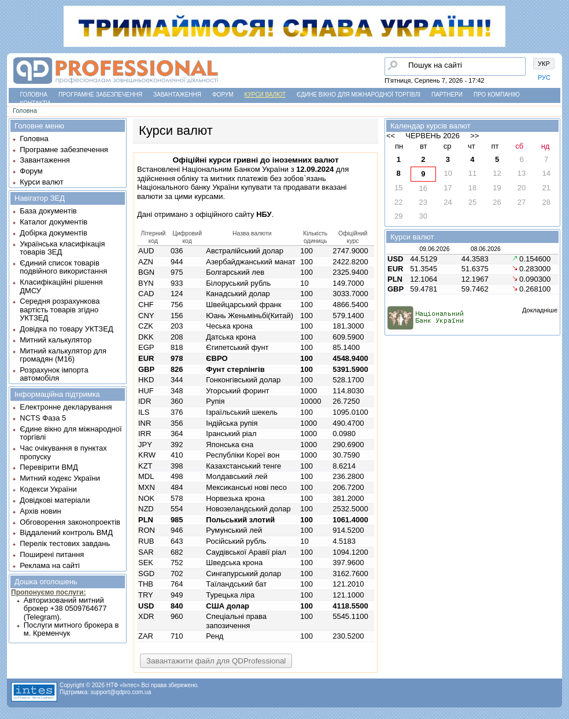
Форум (223, 94)
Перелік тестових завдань (65, 543)
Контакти (35, 103)
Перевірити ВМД (48, 467)
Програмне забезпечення (100, 94)
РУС (544, 77)
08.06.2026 (486, 249)
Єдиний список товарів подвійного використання (63, 267)
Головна (33, 94)
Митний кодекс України (60, 478)
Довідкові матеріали (55, 500)
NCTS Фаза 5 (43, 418)
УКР (544, 63)
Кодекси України (48, 489)
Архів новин (40, 511)
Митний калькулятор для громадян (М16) (63, 354)
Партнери (447, 94)
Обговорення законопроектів (70, 522)
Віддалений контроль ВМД (66, 532)
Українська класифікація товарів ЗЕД (62, 247)
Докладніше (539, 310)
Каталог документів (53, 221)
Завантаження (177, 94)
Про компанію (497, 94)
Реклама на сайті (50, 565)
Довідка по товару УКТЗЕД (66, 329)
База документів (48, 211)
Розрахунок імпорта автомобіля (54, 374)
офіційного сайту (233, 214)
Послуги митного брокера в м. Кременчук (71, 629)
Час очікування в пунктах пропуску (63, 452)
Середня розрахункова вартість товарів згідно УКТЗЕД (59, 309)
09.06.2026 (434, 249)
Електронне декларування (66, 407)
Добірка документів (53, 232)
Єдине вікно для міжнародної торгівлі (358, 94)
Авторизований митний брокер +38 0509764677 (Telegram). (65, 608)
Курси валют (265, 94)
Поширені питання (52, 554)
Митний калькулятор (55, 339)
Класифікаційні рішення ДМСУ (61, 286)
